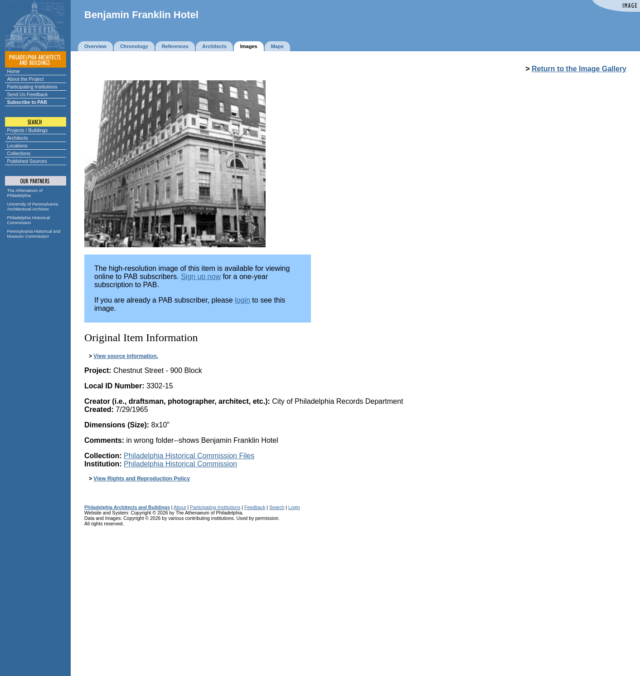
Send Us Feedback (27, 94)
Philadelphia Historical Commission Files (189, 456)
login (242, 300)
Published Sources (27, 161)
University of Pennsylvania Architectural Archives (32, 206)
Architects (17, 138)
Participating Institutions (32, 86)
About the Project (25, 79)
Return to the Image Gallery (579, 69)
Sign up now (201, 276)
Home (13, 71)
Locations (17, 145)
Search (276, 507)
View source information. (125, 356)
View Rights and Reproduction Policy (141, 478)
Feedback (254, 507)
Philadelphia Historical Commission (28, 220)
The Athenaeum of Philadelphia (25, 193)
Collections (19, 153)
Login (294, 507)
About (180, 507)
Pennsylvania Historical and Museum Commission (34, 234)
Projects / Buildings (27, 130)
